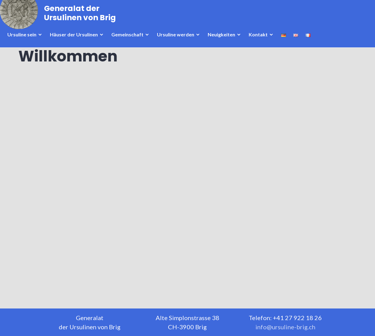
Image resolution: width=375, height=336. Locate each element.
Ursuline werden (177, 45)
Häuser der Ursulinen (76, 45)
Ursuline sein (23, 45)
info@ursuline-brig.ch (285, 326)
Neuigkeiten (223, 45)
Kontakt (260, 45)
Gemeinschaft (129, 45)
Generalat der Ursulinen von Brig (82, 22)
